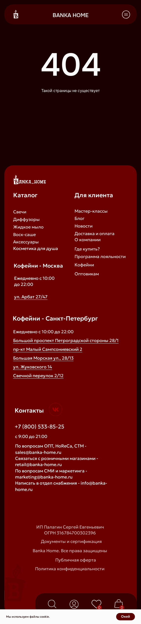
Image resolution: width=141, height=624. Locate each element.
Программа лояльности (100, 256)
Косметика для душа (35, 248)
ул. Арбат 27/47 (30, 297)
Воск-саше (24, 234)
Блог (80, 218)
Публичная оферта (75, 560)
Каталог (25, 195)
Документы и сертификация (71, 541)
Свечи (19, 212)
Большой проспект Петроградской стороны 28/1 (66, 340)
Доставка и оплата (94, 233)
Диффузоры (26, 219)
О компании (88, 239)
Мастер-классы (91, 211)
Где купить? (87, 249)
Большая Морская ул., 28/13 (43, 358)
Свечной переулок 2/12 (38, 375)
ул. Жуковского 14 (32, 367)
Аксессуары (26, 242)
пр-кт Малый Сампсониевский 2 (47, 349)
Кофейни (84, 265)
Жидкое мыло (28, 227)
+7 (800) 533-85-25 (39, 426)
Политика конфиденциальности (69, 569)
